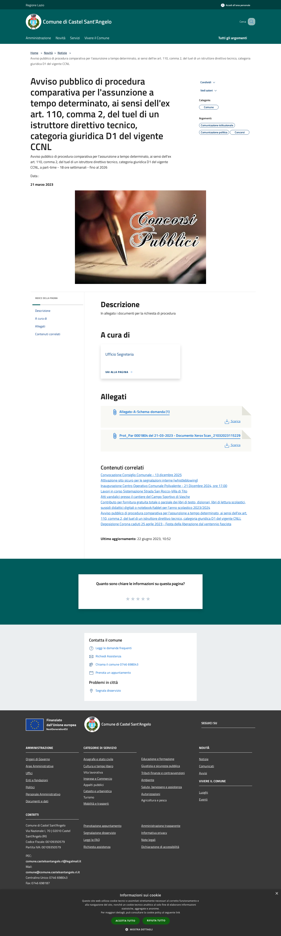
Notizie (62, 52)
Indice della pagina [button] (46, 298)
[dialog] (140, 912)
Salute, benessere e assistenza (161, 787)
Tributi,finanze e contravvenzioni (163, 773)
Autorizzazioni (150, 794)
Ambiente (147, 780)
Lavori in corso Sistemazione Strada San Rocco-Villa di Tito (144, 491)
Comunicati (206, 766)
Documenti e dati (37, 801)
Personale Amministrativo (43, 794)
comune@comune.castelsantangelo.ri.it (53, 872)
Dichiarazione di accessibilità (160, 846)
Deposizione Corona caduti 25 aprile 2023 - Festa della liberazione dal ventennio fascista (166, 524)
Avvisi (203, 773)
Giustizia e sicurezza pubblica (160, 766)
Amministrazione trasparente (160, 825)
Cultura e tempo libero (98, 766)
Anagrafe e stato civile (98, 759)
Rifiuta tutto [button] (156, 920)
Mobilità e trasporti (96, 803)
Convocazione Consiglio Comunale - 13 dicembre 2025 (141, 474)
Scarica (232, 421)
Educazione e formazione (157, 759)
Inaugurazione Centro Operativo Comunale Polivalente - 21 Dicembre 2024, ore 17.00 (164, 485)
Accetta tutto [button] (125, 920)
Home (34, 52)
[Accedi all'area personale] (235, 5)
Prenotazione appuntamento (102, 825)
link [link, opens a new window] (178, 912)
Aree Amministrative (39, 766)
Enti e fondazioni (37, 780)
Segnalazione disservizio (100, 832)
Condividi (208, 82)
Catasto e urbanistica (98, 791)
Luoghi (203, 792)
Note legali (148, 839)
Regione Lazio (35, 5)
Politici (30, 787)
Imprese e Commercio (98, 778)
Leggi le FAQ (92, 839)
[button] (140, 929)
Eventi (203, 799)
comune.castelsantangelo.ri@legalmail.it (53, 861)
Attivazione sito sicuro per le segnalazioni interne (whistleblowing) (149, 480)
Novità (48, 52)
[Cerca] (250, 21)
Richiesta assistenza (97, 846)
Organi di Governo (38, 759)
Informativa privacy (154, 832)
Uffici (29, 773)
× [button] (276, 893)
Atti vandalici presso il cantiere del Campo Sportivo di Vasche (145, 496)
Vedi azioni (209, 90)
